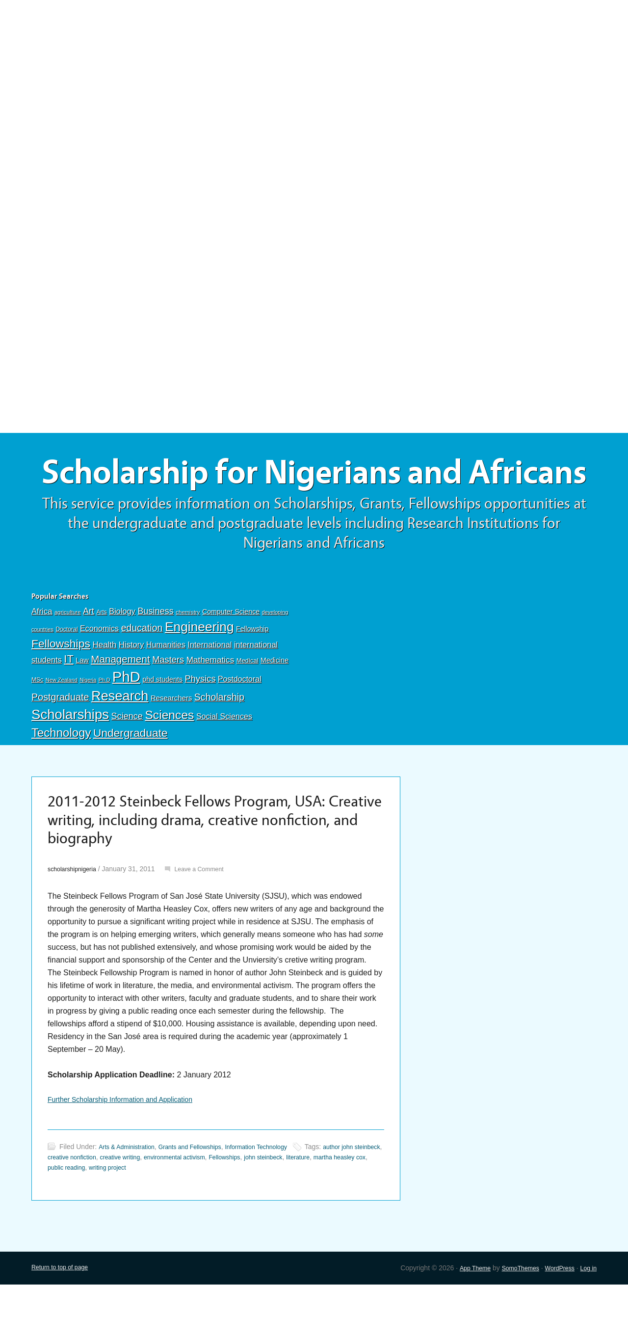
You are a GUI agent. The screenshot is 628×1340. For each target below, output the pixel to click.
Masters (168, 703)
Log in (587, 1323)
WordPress (555, 1323)
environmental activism (224, 1212)
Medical (247, 704)
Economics (99, 672)
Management (120, 703)
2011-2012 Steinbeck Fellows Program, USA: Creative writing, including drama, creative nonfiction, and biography (204, 868)
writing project (178, 1222)
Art (88, 655)
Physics (200, 723)
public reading (132, 1222)
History (131, 689)
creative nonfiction (108, 1212)
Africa (41, 655)
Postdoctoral (240, 723)
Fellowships (60, 687)
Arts (102, 656)
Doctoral (66, 673)
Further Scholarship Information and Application (130, 1152)
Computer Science (231, 656)
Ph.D (104, 724)
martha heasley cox (77, 1222)
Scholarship (219, 741)
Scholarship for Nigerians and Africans (314, 494)
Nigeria (87, 724)
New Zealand (62, 724)
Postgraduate (60, 741)
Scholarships (70, 758)
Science (127, 760)
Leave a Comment (209, 921)
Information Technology (277, 1202)
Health (104, 689)
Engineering (199, 671)
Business (155, 655)
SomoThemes (511, 1323)
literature (363, 1212)
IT (68, 703)
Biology (122, 655)
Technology (61, 776)
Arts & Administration (130, 1202)
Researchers (171, 742)
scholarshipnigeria (75, 921)
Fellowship (252, 673)
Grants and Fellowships (202, 1202)
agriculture (67, 656)
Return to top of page (63, 1323)
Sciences (169, 759)
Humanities (165, 689)
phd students (162, 723)
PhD (126, 721)
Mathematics (210, 704)
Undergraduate (130, 777)
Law (82, 704)
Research (119, 740)
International (209, 688)
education (142, 672)
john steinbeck (325, 1212)
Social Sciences (224, 760)
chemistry (188, 656)
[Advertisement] (314, 72)
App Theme (461, 1323)
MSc (37, 724)
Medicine (274, 704)
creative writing (162, 1212)
